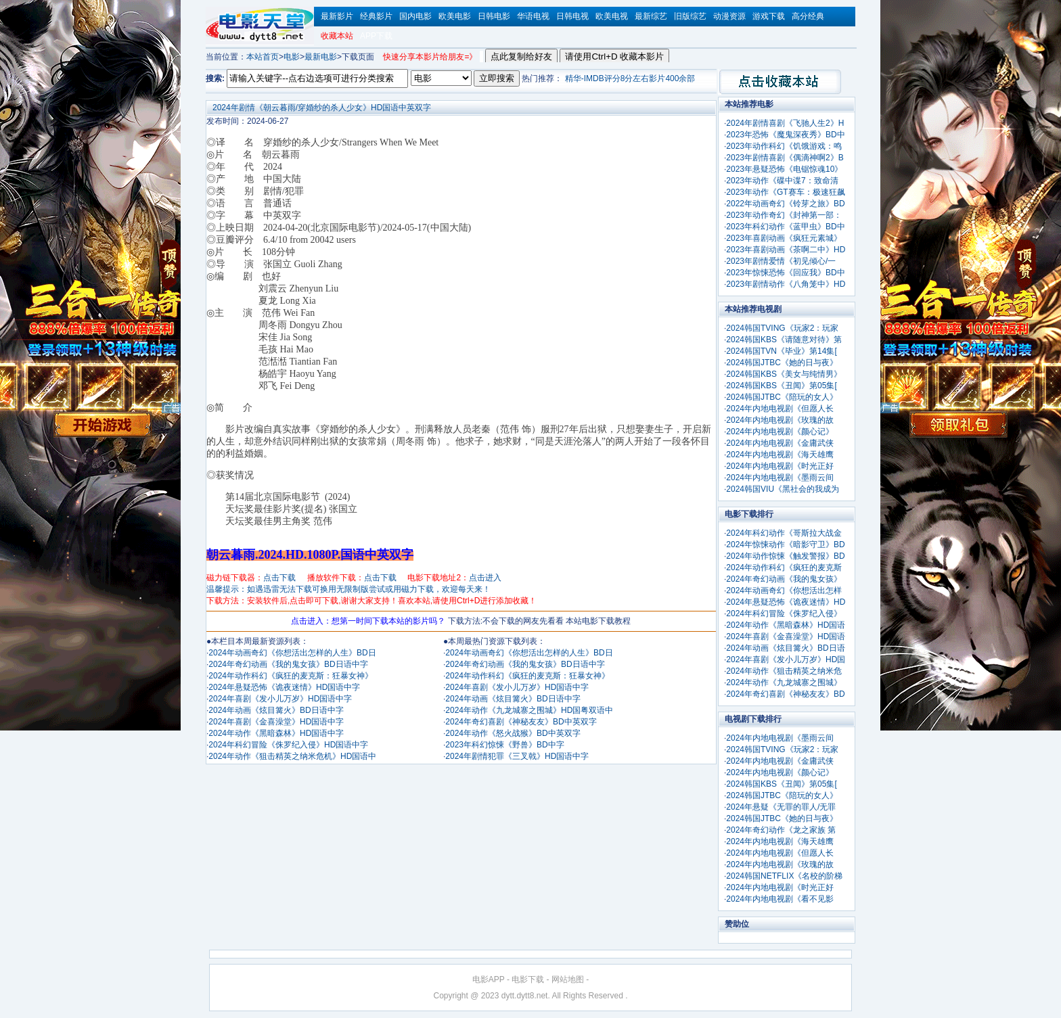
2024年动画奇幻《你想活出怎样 (784, 590)
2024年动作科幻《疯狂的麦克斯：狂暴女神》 (290, 675)
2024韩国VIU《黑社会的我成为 (782, 489)
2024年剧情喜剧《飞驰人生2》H (785, 123)
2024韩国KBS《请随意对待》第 (784, 339)
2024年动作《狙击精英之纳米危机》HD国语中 (292, 756)
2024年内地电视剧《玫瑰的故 (780, 420)
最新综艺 (651, 16)
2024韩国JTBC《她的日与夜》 (782, 362)
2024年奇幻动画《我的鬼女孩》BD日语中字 (287, 664)
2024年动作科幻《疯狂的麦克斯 (784, 567)
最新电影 (320, 57)
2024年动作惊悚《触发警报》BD (785, 556)
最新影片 (337, 16)
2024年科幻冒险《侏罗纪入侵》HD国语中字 (288, 744)
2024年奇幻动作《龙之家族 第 (781, 830)
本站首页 (262, 57)
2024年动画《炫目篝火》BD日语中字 (275, 710)
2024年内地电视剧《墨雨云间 (780, 477)
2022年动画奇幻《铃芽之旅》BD (785, 203)
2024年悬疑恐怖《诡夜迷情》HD (785, 602)
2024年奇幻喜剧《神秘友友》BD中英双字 (520, 721)
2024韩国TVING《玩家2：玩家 (782, 328)
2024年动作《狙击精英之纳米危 (784, 671)
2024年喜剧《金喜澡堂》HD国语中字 (276, 721)
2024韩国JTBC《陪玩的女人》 (782, 397)
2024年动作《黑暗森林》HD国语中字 (276, 733)
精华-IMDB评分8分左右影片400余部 (630, 78)
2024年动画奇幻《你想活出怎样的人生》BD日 (292, 652)
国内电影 (415, 16)
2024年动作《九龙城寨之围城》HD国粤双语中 (529, 710)
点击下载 (279, 577)
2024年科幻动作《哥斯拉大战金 (784, 533)
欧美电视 (611, 16)
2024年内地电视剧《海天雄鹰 (780, 454)
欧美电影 (454, 16)
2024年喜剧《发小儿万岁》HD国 (785, 659)
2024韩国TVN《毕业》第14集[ (781, 351)
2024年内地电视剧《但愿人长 (780, 408)
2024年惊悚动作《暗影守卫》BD (785, 544)
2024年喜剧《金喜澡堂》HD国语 (785, 636)
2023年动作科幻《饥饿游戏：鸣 (784, 146)
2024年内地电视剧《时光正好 (780, 466)
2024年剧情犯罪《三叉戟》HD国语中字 (517, 756)
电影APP (488, 979)
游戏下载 (768, 16)
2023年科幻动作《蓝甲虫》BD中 (785, 226)
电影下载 (528, 979)
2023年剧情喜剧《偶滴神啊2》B (784, 157)
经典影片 (376, 16)
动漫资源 (729, 16)
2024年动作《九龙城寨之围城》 (784, 682)
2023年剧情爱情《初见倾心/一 (781, 261)
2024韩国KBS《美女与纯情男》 (784, 374)
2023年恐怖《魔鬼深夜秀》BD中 (785, 134)
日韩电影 (494, 16)
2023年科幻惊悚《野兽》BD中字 (504, 744)
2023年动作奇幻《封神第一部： (784, 215)
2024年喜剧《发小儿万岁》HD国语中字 (280, 698)
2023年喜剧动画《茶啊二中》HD (785, 249)
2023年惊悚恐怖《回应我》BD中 (785, 272)
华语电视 (533, 16)
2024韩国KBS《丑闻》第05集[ (781, 385)
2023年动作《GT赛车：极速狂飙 (785, 192)
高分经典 (808, 16)
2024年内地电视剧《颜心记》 (780, 431)
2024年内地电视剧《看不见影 (780, 899)
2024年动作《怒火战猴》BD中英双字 (512, 733)
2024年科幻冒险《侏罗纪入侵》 (784, 613)
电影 (292, 57)
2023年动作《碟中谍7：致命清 (782, 180)
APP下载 (376, 36)
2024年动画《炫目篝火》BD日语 (785, 648)
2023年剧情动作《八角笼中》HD (785, 284)
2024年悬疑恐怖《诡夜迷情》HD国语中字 (284, 687)
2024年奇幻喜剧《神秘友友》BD (785, 694)
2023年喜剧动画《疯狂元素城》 (784, 238)
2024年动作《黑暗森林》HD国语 (785, 625)
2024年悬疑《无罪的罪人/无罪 (781, 807)
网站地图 (567, 979)
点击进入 (485, 577)
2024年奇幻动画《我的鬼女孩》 (784, 579)
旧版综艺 (690, 16)
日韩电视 (572, 16)
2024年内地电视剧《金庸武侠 (780, 443)
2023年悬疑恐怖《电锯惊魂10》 (784, 169)
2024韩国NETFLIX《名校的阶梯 (784, 876)
